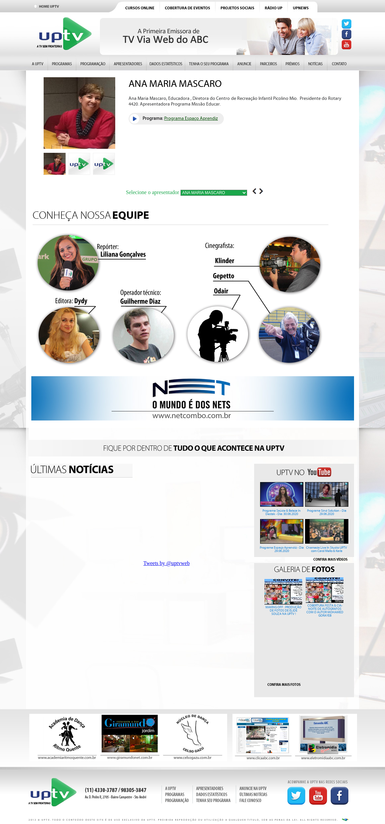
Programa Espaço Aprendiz (191, 118)
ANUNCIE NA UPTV (252, 788)
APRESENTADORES (209, 788)
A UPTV (170, 788)
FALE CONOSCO (250, 800)
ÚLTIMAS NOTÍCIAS (253, 794)
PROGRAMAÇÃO (177, 800)
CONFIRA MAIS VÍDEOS (330, 559)
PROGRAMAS (174, 794)
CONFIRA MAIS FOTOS (283, 684)
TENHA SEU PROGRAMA (213, 800)
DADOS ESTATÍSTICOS (211, 794)
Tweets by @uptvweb (167, 563)
